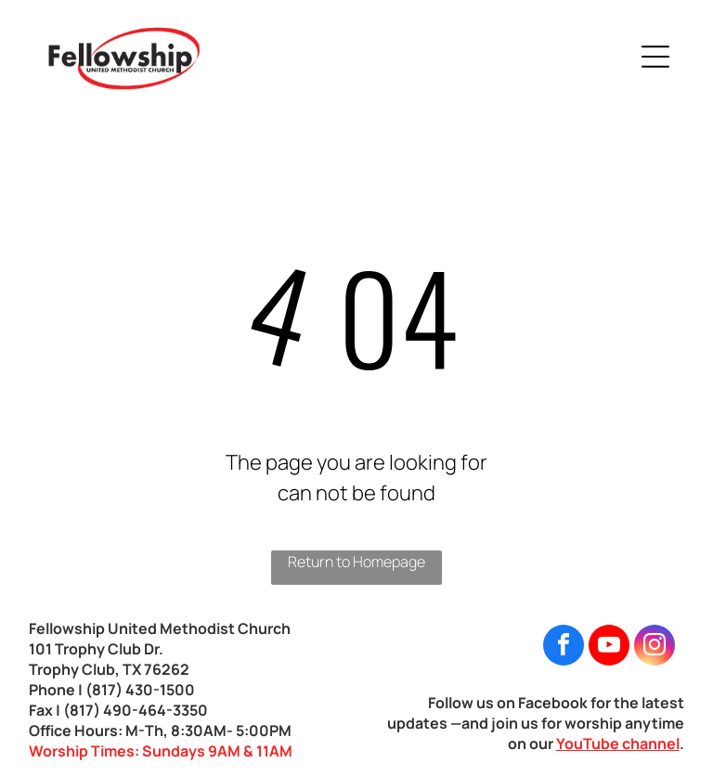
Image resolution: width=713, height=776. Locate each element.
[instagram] (654, 647)
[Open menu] (655, 57)
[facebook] (563, 647)
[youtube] (609, 647)
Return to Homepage (356, 561)
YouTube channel (618, 743)
